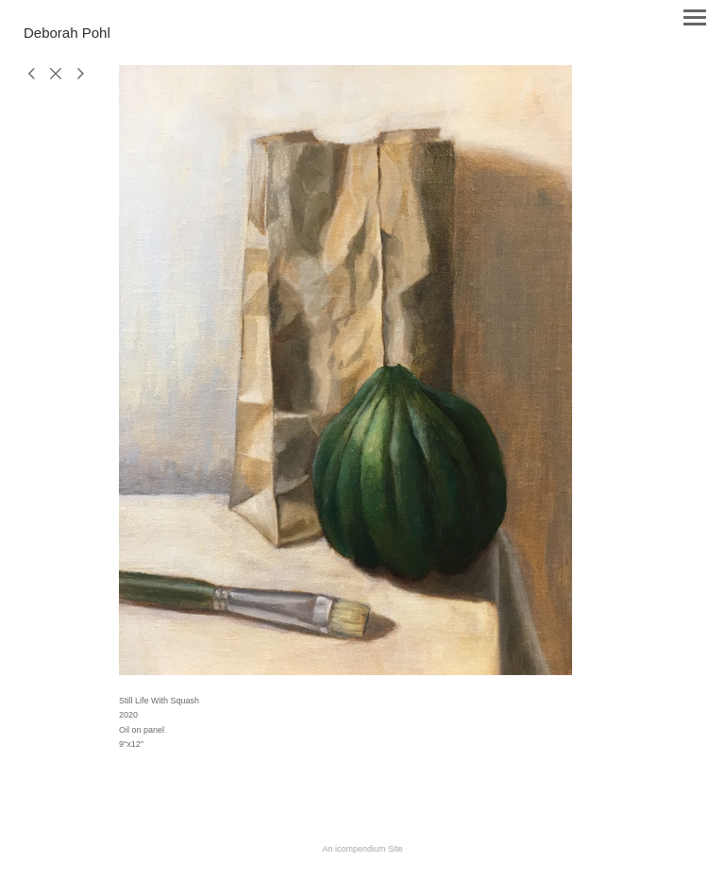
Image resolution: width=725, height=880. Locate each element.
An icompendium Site (362, 849)
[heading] (67, 34)
